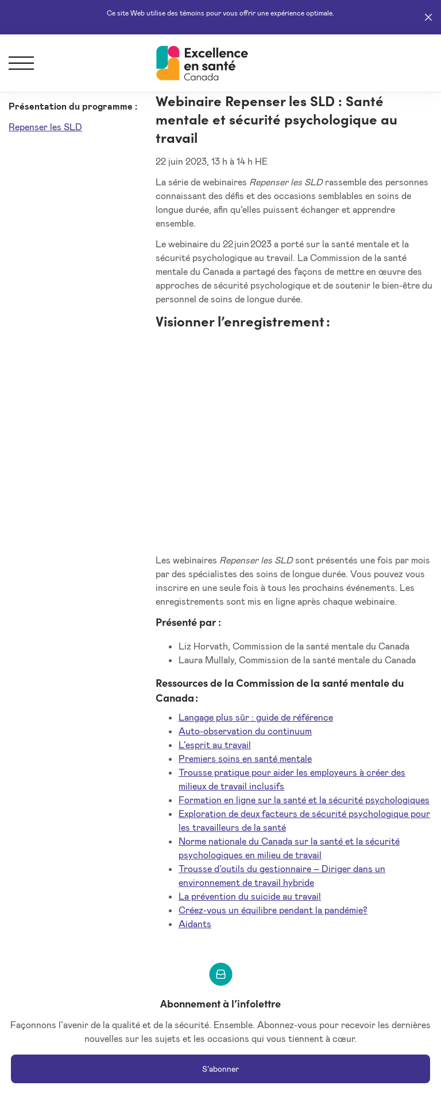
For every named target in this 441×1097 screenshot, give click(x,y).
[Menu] (21, 63)
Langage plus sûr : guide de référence (256, 716)
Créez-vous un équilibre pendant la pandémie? (273, 909)
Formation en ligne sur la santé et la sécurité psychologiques (304, 799)
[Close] (428, 17)
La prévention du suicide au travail (250, 895)
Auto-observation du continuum (245, 730)
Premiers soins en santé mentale (245, 758)
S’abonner (220, 1068)
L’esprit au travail (215, 744)
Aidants (195, 923)
